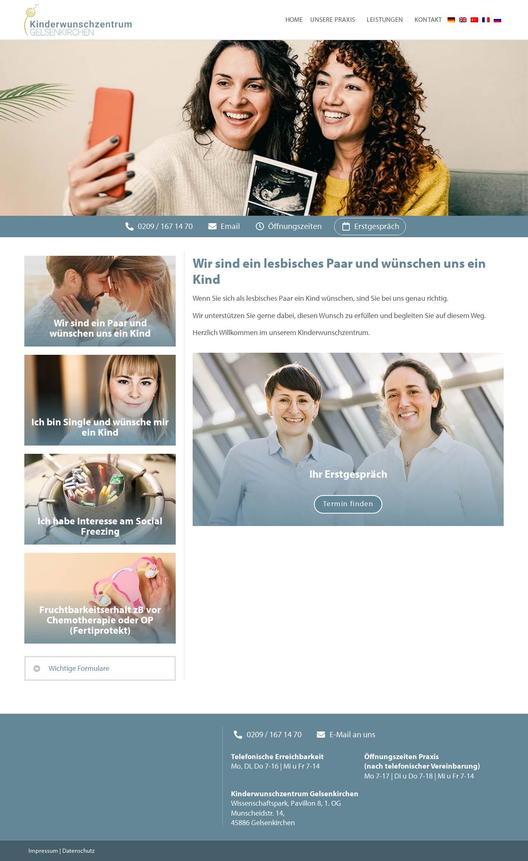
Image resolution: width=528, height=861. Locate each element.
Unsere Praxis (334, 19)
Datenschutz (78, 850)
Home (294, 19)
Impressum (43, 850)
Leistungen (387, 19)
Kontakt (428, 19)
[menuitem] (451, 20)
